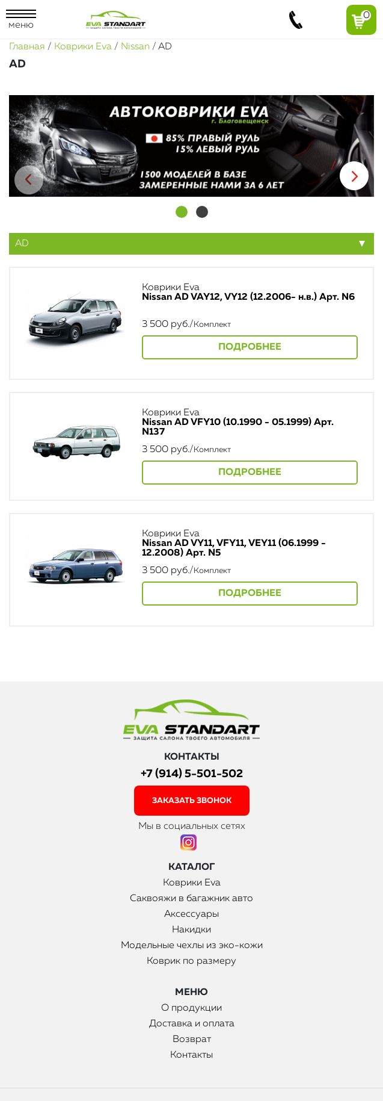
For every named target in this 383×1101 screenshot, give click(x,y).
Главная (27, 47)
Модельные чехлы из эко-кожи (192, 946)
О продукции (191, 1008)
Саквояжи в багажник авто (191, 899)
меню (21, 20)
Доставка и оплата (191, 1024)
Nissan (135, 47)
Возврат (192, 1039)
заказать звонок (191, 801)
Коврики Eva (83, 47)
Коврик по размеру (191, 961)
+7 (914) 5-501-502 (192, 774)
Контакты (191, 1055)
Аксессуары (191, 914)
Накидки (191, 930)
